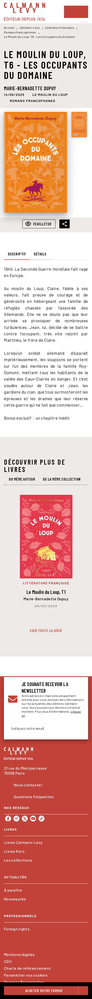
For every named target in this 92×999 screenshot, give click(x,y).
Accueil (9, 27)
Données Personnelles (24, 982)
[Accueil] (24, 11)
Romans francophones (20, 32)
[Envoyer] (78, 728)
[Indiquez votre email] (40, 728)
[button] (50, 94)
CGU (8, 961)
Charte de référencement (27, 968)
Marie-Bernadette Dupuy (30, 88)
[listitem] (8, 818)
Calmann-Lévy (30, 27)
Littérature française (59, 27)
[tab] (17, 254)
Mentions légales (19, 954)
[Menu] (76, 12)
